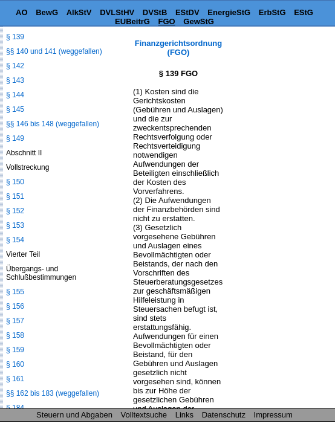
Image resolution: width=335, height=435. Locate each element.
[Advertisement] (274, 76)
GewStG (198, 21)
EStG (303, 12)
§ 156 (15, 306)
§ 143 (15, 80)
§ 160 (15, 364)
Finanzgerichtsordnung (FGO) (178, 48)
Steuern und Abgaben (74, 414)
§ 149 (15, 138)
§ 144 (15, 95)
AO (22, 12)
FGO (166, 21)
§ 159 (15, 350)
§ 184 (15, 408)
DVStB (155, 12)
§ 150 (15, 182)
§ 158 (15, 335)
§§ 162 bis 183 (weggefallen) (52, 393)
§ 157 (15, 321)
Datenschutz (224, 414)
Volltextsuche (144, 414)
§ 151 (15, 196)
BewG (47, 12)
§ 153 (15, 225)
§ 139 (15, 37)
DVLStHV (117, 12)
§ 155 (15, 292)
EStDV (187, 12)
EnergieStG (228, 12)
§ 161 (15, 379)
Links (184, 414)
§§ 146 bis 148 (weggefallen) (52, 124)
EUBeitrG (132, 21)
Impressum (273, 414)
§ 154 (15, 240)
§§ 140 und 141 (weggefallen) (54, 51)
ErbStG (272, 12)
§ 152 (15, 211)
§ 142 (15, 66)
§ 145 (15, 109)
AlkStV (79, 12)
